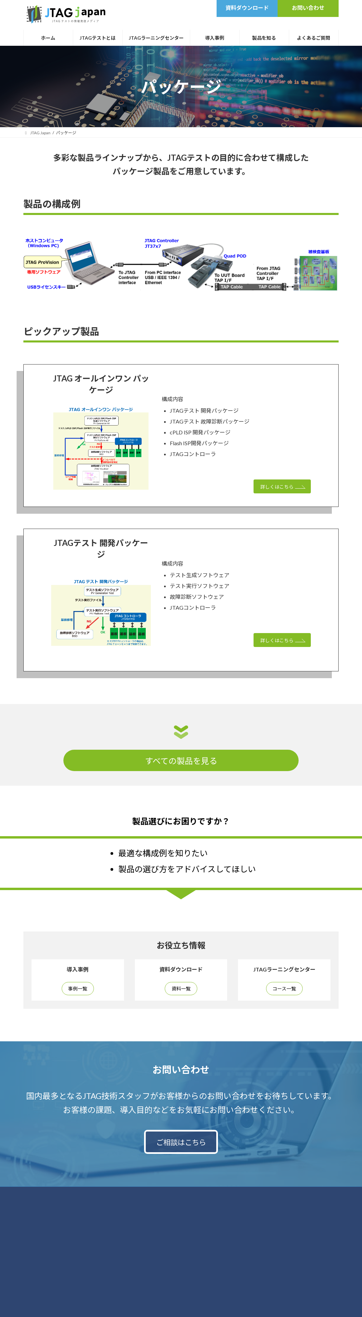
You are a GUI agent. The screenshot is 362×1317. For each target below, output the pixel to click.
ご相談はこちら (181, 1146)
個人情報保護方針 (164, 1197)
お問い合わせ (122, 1197)
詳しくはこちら (274, 488)
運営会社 (244, 1197)
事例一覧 (77, 990)
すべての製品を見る (181, 761)
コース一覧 (284, 990)
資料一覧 (181, 990)
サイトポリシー (208, 1197)
